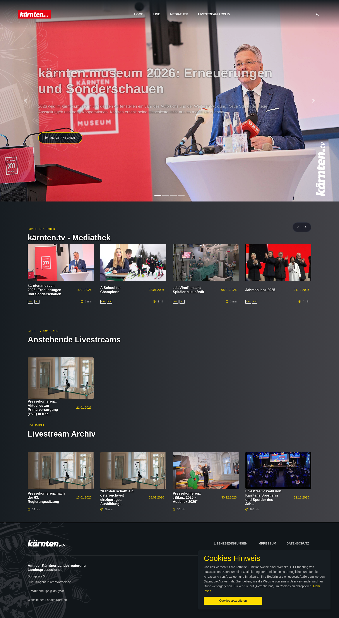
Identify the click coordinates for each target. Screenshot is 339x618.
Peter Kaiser (63, 123)
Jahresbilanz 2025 (260, 290)
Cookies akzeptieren (202, 598)
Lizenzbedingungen (230, 543)
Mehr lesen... (286, 588)
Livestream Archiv (214, 14)
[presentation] (299, 227)
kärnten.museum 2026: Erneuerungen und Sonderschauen (44, 290)
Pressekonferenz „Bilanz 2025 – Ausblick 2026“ (187, 498)
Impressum (267, 543)
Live (156, 14)
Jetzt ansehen (60, 138)
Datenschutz (297, 543)
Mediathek (179, 14)
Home (138, 14)
